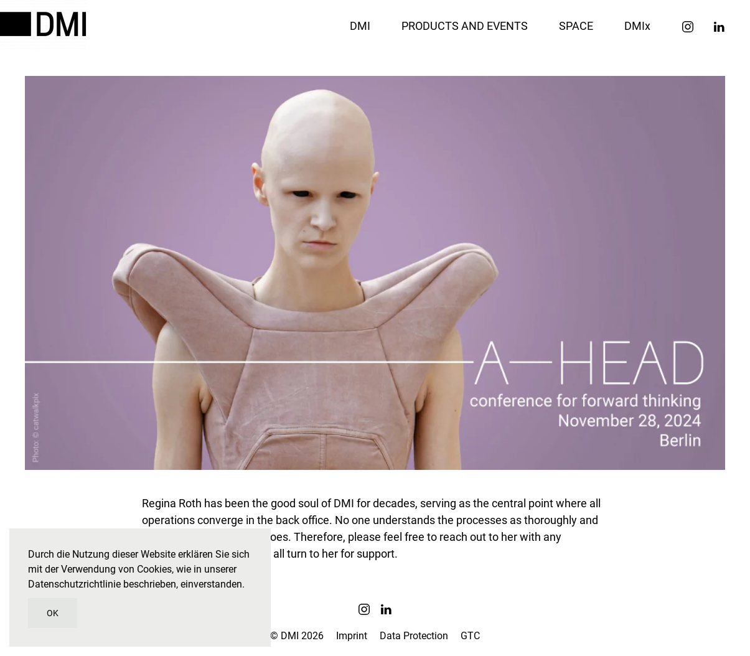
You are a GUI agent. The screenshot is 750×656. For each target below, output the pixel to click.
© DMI (297, 636)
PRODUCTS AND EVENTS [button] (464, 25)
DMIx (637, 25)
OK (53, 613)
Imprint (351, 636)
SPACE (576, 25)
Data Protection (414, 636)
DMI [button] (360, 25)
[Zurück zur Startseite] (45, 25)
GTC (470, 636)
